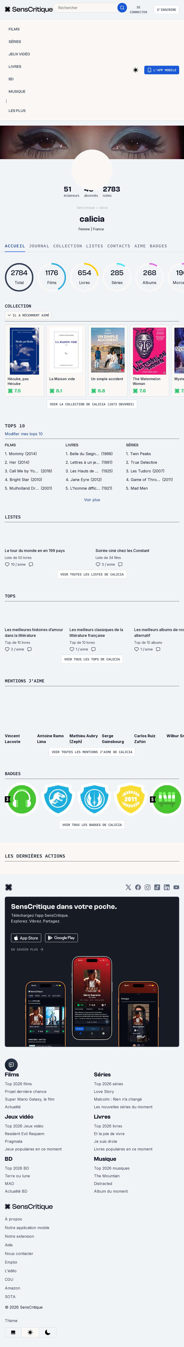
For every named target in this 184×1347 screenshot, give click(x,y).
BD (8, 1159)
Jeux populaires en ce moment (33, 1149)
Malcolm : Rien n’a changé (118, 1099)
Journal (39, 246)
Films (12, 1074)
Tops (10, 596)
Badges (158, 246)
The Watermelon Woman (147, 381)
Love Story (104, 1091)
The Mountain (107, 1175)
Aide (9, 1244)
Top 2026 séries (108, 1083)
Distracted (103, 1183)
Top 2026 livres (108, 1126)
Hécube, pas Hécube (18, 381)
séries (132, 445)
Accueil (15, 246)
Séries (102, 1074)
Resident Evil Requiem (24, 1133)
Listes (95, 246)
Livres (102, 1117)
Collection (67, 246)
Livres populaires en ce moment (123, 1149)
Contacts (119, 246)
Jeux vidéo (19, 1117)
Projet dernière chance (25, 1091)
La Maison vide (62, 379)
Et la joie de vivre (109, 1133)
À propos (13, 1219)
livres (72, 445)
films (10, 445)
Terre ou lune (17, 1175)
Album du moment (111, 1191)
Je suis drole (105, 1141)
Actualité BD (16, 1191)
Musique (105, 1159)
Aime (140, 246)
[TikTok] (157, 889)
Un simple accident (107, 379)
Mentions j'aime (26, 681)
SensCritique (86, 207)
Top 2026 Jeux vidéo (24, 1126)
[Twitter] (128, 889)
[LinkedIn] (167, 889)
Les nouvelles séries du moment (123, 1106)
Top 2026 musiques (112, 1168)
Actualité (13, 1106)
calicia (103, 207)
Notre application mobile (27, 1227)
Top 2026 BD (17, 1168)
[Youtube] (176, 889)
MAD (9, 1183)
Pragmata (13, 1141)
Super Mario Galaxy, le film (29, 1099)
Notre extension (19, 1236)
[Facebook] (138, 889)
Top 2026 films (18, 1083)
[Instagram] (147, 889)
